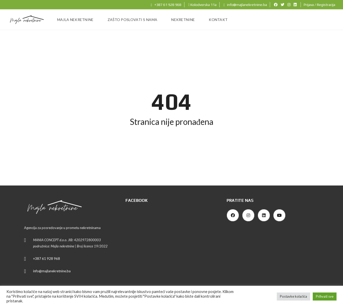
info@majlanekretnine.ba (245, 5)
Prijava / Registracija (319, 5)
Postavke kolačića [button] (293, 296)
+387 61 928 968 (166, 5)
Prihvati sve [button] (324, 296)
